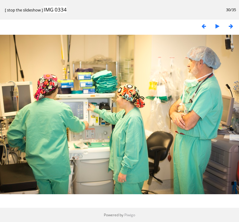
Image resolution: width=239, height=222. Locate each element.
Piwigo (129, 214)
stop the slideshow (24, 10)
